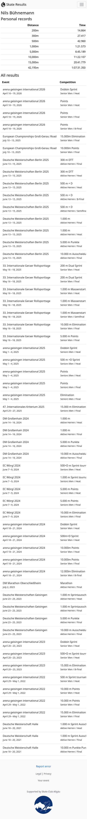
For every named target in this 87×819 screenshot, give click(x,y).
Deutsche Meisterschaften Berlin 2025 (26, 161)
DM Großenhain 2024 (16, 420)
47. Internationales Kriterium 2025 (23, 408)
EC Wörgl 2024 (11, 467)
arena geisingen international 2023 (24, 643)
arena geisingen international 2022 (24, 679)
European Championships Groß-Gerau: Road (29, 138)
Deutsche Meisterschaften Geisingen (25, 596)
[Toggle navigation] (81, 4)
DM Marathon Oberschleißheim (22, 585)
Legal (38, 773)
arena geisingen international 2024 (24, 526)
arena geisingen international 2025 (24, 349)
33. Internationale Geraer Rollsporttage (26, 267)
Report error (43, 766)
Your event (43, 780)
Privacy (47, 773)
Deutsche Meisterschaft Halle (20, 726)
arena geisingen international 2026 (24, 91)
